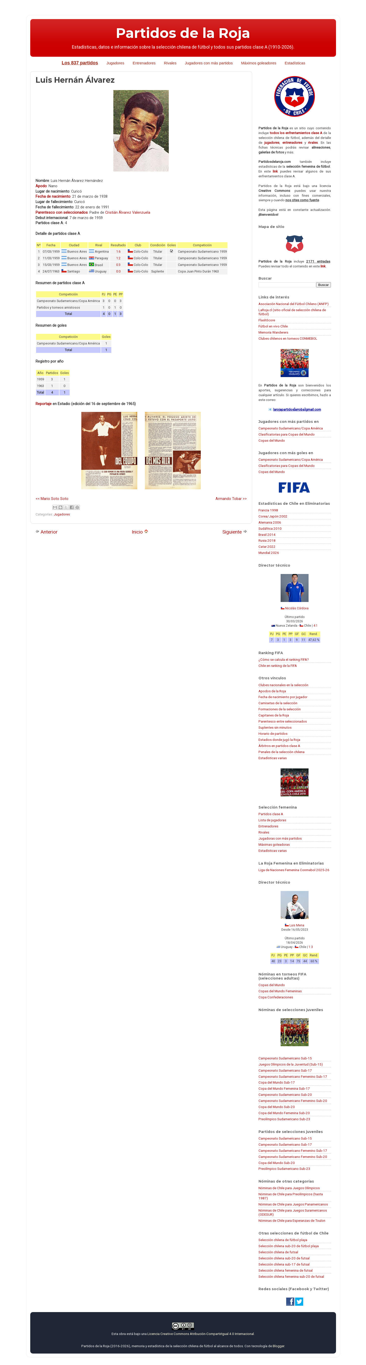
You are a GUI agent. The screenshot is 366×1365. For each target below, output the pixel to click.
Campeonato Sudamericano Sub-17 (285, 1070)
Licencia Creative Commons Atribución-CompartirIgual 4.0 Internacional (200, 1334)
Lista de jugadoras (272, 820)
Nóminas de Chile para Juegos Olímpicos (289, 1188)
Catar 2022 (267, 546)
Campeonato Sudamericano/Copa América (290, 428)
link (275, 171)
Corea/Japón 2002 (272, 516)
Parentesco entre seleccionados (282, 721)
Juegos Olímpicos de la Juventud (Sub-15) (290, 1064)
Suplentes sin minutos (275, 727)
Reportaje (44, 403)
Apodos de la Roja (272, 691)
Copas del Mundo (271, 440)
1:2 (118, 258)
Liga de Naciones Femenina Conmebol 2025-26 (293, 870)
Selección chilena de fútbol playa (282, 1240)
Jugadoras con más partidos (280, 838)
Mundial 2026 (268, 553)
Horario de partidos (272, 733)
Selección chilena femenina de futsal (285, 1270)
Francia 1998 (268, 510)
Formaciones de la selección (279, 709)
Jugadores (115, 63)
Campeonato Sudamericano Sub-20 (285, 1095)
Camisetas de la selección (277, 703)
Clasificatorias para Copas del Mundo (286, 434)
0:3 (118, 265)
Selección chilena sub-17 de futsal (284, 1264)
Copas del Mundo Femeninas (280, 991)
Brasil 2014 (267, 535)
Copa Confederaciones (275, 997)
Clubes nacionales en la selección (283, 685)
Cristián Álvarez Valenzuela (127, 212)
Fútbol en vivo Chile (273, 326)
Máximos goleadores (258, 63)
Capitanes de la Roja (273, 715)
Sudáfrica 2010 (270, 528)
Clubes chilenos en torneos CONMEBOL (287, 338)
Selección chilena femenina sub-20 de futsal (291, 1276)
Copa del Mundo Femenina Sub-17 (284, 1088)
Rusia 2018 (267, 540)
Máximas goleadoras (274, 844)
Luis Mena (296, 925)
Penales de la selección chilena (281, 752)
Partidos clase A (270, 814)
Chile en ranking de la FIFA (277, 666)
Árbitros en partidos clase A (279, 746)
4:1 (315, 625)
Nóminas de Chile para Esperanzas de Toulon (291, 1220)
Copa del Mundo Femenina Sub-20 (284, 1113)
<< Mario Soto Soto (52, 498)
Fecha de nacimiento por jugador (282, 697)
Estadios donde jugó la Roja (279, 740)
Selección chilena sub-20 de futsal (284, 1258)
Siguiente (234, 532)
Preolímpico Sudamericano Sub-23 (284, 1119)
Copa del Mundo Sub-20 (276, 1107)
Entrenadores (144, 63)
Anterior (46, 532)
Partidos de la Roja (183, 33)
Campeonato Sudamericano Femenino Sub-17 (292, 1076)
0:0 (118, 271)
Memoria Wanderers (273, 332)
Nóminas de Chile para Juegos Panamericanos (293, 1204)
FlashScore (266, 320)
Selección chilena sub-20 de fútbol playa (288, 1246)
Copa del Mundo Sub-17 (276, 1082)
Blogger (278, 1346)
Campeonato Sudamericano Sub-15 (285, 1058)
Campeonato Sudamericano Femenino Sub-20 (292, 1101)
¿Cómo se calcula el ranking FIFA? (283, 659)
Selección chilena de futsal (278, 1252)
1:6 (118, 251)
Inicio (140, 532)
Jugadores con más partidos (209, 63)
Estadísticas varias (272, 758)
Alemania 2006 (269, 522)
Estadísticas (295, 63)
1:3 (311, 947)
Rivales (170, 63)
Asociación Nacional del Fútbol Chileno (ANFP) (293, 304)
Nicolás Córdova (297, 608)
